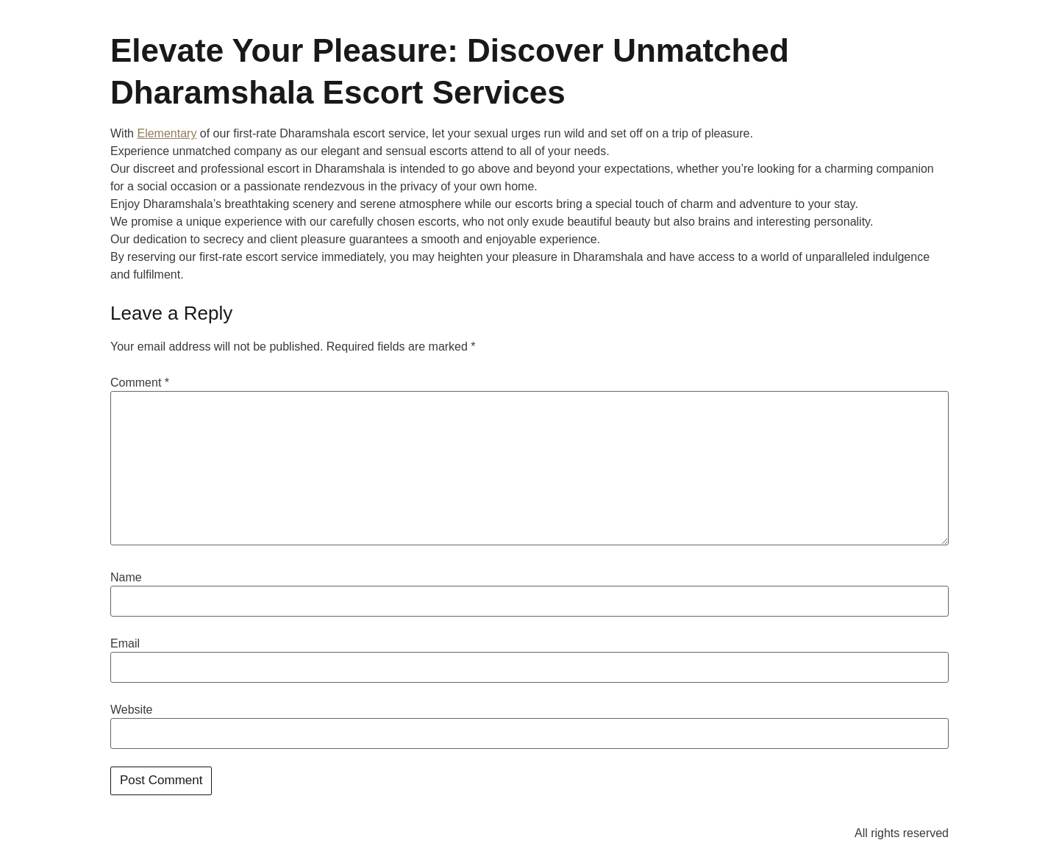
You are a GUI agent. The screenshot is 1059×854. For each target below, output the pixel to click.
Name (126, 578)
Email (125, 644)
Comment (139, 383)
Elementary (166, 133)
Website (131, 710)
